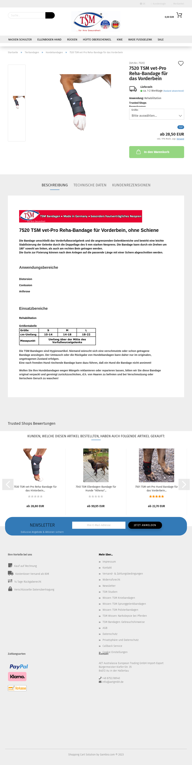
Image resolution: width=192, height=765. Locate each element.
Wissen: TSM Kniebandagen (119, 597)
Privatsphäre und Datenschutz (121, 640)
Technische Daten (90, 185)
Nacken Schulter (20, 39)
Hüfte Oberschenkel (97, 39)
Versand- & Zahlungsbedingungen (123, 573)
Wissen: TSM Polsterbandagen (120, 609)
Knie (120, 39)
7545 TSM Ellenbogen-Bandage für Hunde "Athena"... (96, 488)
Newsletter (109, 585)
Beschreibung (55, 185)
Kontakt (107, 567)
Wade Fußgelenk (140, 39)
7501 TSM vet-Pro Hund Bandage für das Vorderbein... (156, 488)
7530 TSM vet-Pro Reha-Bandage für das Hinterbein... (35, 488)
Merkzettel (177, 3)
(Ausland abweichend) (173, 91)
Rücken (72, 39)
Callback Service (112, 646)
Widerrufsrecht (111, 579)
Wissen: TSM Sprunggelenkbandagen (124, 603)
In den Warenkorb (152, 152)
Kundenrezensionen (131, 185)
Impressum (109, 561)
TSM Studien (110, 591)
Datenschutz (110, 634)
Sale (161, 39)
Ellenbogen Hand (49, 39)
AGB (105, 628)
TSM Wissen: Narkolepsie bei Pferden (125, 615)
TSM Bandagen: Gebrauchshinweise (124, 622)
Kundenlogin (158, 3)
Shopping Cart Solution (82, 754)
